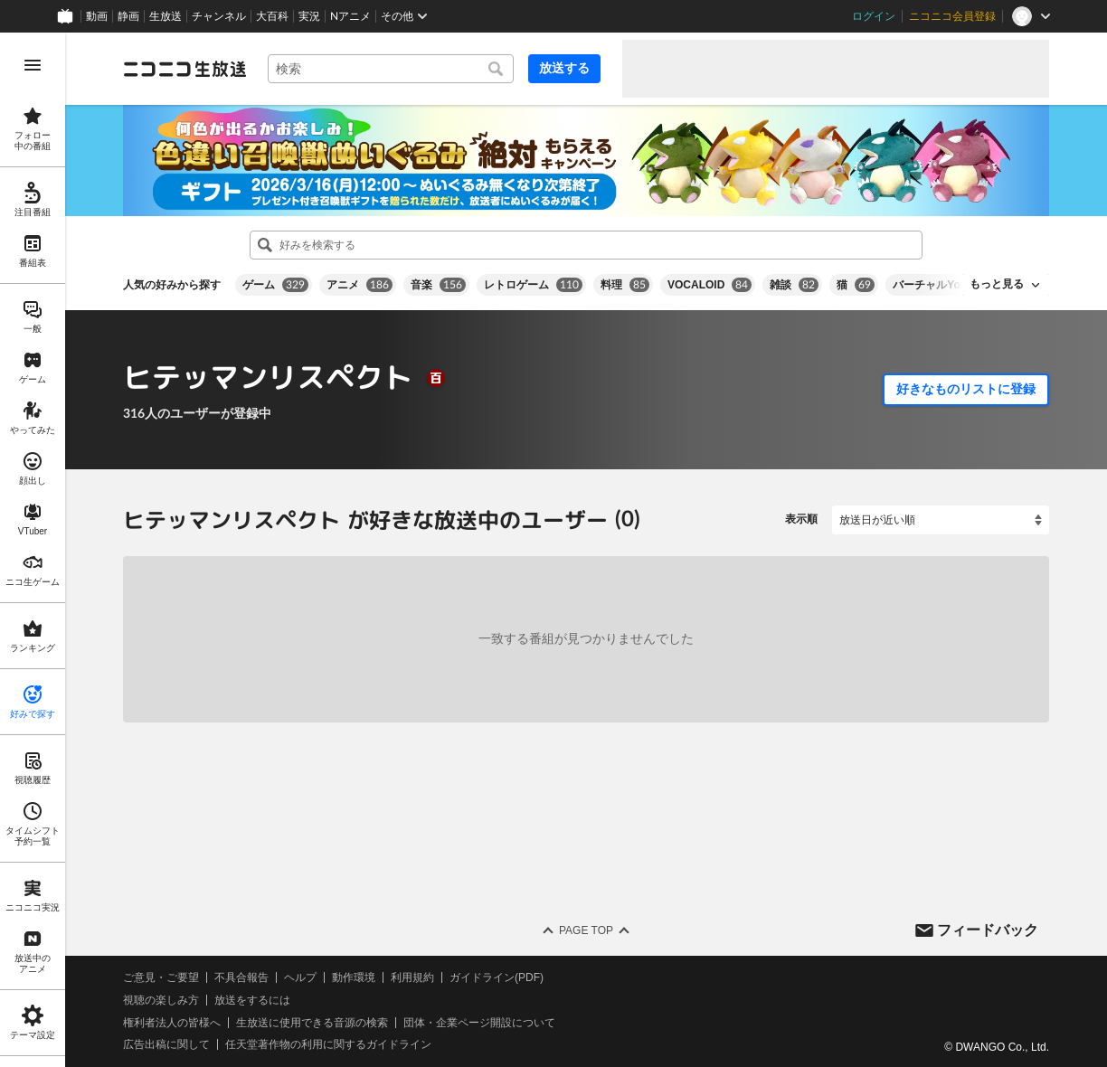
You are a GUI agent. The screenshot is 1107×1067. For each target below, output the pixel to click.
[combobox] (391, 68)
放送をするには (252, 1000)
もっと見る (997, 284)
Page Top (586, 930)
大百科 (272, 16)
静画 (128, 16)
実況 (309, 16)
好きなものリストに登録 (966, 389)
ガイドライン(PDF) (496, 977)
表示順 (801, 519)
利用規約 (412, 977)
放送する (564, 68)
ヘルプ (300, 977)
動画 (97, 16)
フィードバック (987, 929)
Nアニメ (350, 16)
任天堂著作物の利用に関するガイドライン (328, 1044)
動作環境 (353, 977)
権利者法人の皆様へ (172, 1021)
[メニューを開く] (32, 65)
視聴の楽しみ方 (161, 1000)
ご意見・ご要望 (161, 977)
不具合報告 (241, 977)
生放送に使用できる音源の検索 (312, 1021)
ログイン (873, 16)
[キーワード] (391, 68)
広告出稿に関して (166, 1044)
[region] (32, 550)
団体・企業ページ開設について (479, 1021)
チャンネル (219, 16)
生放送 (165, 16)
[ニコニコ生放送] (184, 69)
